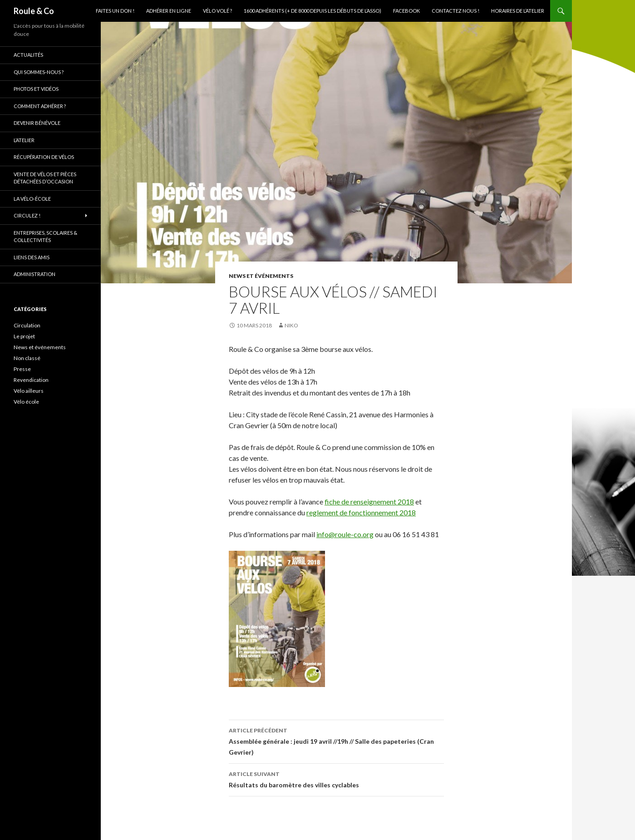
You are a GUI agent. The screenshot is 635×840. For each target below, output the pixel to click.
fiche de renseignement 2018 (369, 501)
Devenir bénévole (37, 123)
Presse (22, 369)
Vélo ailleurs (29, 390)
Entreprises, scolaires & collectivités (45, 236)
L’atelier (24, 140)
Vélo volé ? (217, 11)
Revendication (31, 379)
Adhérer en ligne (168, 11)
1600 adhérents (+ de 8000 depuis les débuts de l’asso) (312, 11)
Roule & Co (34, 11)
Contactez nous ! (455, 11)
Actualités (28, 55)
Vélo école (26, 401)
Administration (34, 274)
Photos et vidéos (36, 89)
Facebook (406, 11)
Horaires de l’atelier (517, 11)
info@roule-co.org (345, 534)
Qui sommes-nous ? (39, 72)
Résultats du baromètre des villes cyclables (336, 779)
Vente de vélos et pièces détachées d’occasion (45, 178)
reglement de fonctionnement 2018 (361, 512)
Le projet (24, 336)
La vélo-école (32, 199)
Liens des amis (31, 257)
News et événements (261, 275)
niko (291, 325)
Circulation (27, 325)
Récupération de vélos (44, 157)
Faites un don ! (115, 11)
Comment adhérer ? (40, 106)
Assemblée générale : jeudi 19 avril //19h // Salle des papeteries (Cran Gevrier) (336, 740)
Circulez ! (27, 215)
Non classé (27, 358)
